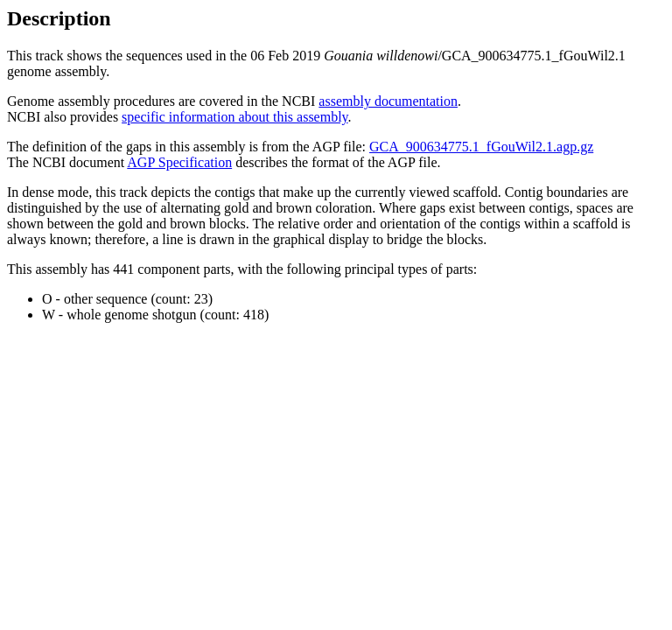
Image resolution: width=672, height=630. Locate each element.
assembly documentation (388, 101)
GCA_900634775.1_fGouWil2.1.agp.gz (481, 146)
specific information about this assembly (234, 116)
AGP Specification (179, 162)
